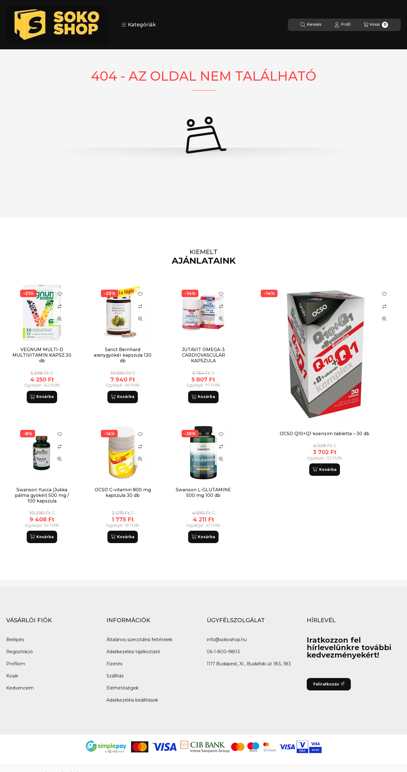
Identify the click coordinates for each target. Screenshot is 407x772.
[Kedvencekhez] (384, 294)
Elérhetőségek (122, 688)
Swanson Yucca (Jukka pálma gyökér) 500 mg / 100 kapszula (42, 495)
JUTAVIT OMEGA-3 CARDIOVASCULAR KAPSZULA (203, 355)
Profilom (15, 664)
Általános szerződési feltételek (139, 639)
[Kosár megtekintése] (375, 25)
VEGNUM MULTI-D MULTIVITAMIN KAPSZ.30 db (41, 355)
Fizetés (114, 664)
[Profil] (342, 25)
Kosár (12, 676)
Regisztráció (19, 651)
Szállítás (115, 676)
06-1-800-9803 (223, 651)
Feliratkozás (328, 684)
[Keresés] (311, 25)
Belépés (15, 639)
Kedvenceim (20, 688)
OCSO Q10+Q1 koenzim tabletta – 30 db (324, 433)
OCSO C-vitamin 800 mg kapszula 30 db (123, 492)
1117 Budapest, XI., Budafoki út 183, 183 (249, 664)
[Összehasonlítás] (384, 306)
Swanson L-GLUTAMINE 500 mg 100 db (203, 492)
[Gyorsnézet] (384, 319)
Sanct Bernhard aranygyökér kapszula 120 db (122, 355)
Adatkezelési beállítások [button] (132, 700)
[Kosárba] (324, 469)
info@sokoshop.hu (227, 639)
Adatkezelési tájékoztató (133, 651)
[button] (138, 25)
